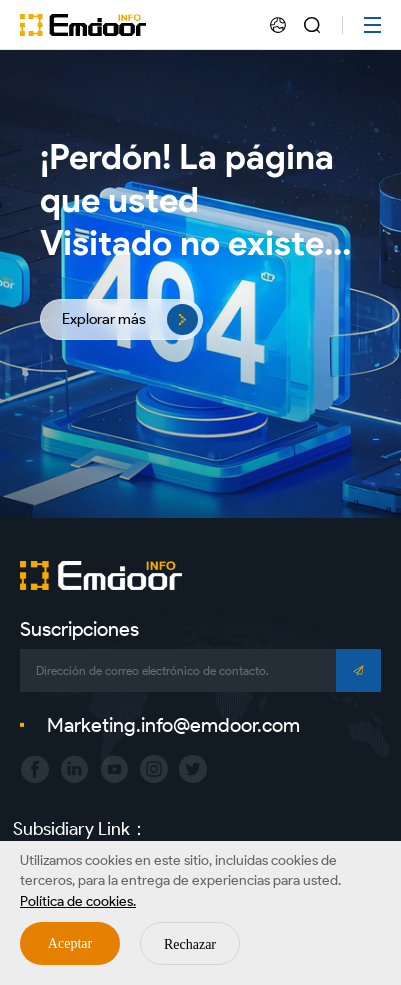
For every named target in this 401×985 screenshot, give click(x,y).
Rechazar (190, 944)
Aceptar (70, 943)
